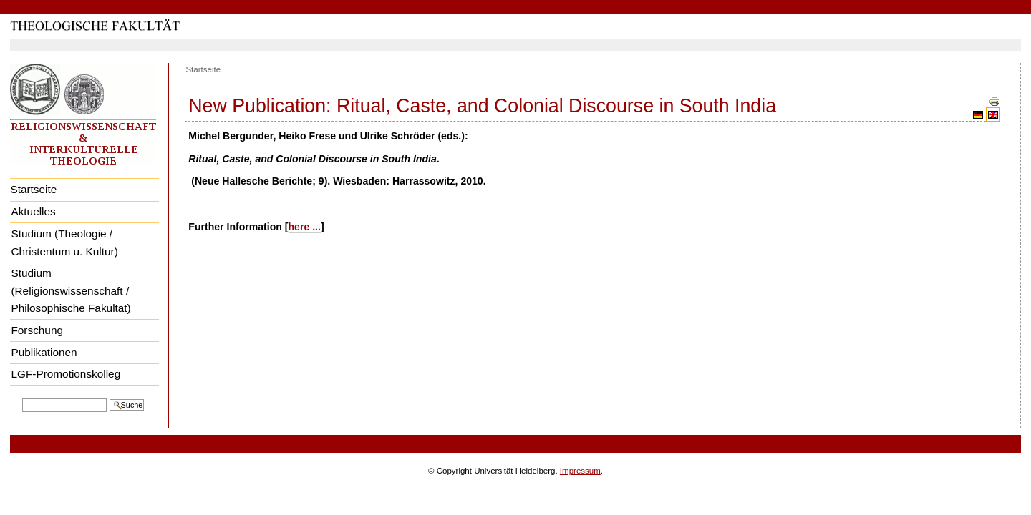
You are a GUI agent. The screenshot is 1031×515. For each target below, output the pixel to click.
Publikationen (44, 352)
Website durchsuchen (21, 397)
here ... (305, 226)
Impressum (580, 470)
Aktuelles (33, 211)
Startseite (33, 189)
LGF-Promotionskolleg (65, 374)
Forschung (37, 330)
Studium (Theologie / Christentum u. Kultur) (64, 242)
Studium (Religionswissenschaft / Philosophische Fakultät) (70, 290)
